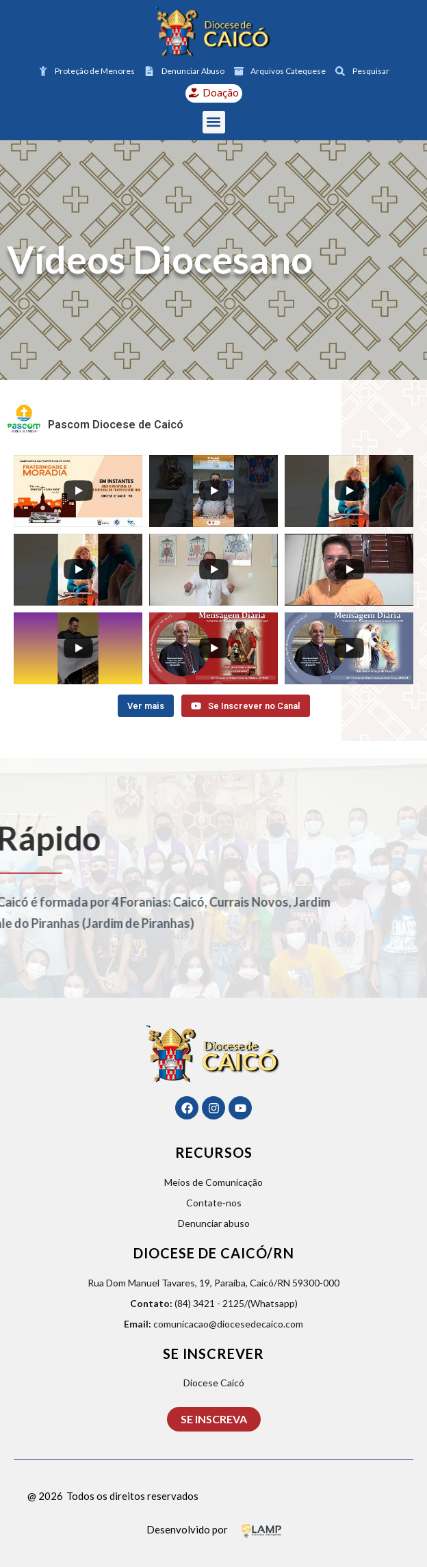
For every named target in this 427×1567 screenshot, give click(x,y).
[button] (214, 122)
